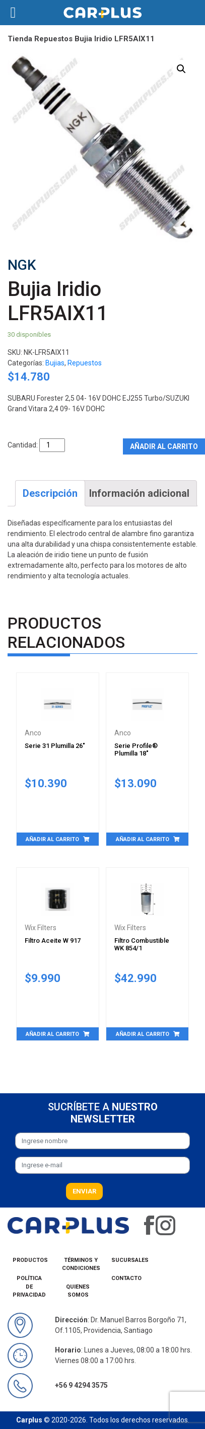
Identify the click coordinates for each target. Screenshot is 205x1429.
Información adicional (139, 493)
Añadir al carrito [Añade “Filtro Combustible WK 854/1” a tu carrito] (142, 1034)
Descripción (50, 493)
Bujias (54, 363)
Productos (30, 1260)
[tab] (50, 493)
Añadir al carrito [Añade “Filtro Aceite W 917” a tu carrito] (52, 1034)
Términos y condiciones (81, 1264)
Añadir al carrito (164, 446)
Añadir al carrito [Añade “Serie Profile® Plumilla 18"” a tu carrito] (142, 839)
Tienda (20, 38)
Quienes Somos (78, 1291)
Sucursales (130, 1260)
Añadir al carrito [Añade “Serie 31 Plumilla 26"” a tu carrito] (52, 839)
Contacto (126, 1278)
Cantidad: (23, 445)
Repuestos (53, 38)
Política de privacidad (29, 1286)
